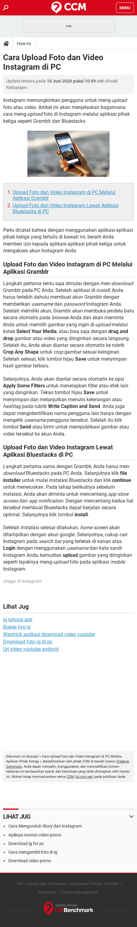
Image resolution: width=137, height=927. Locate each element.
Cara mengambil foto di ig (32, 852)
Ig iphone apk (17, 620)
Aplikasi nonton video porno (34, 834)
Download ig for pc (26, 843)
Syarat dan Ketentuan (46, 883)
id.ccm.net (84, 777)
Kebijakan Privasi (86, 883)
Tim (19, 883)
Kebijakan (47, 892)
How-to (24, 43)
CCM (70, 777)
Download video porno (29, 860)
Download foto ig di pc (27, 642)
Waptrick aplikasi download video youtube (49, 634)
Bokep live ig (16, 627)
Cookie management (79, 892)
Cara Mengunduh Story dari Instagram (45, 826)
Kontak (112, 883)
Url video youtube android (30, 649)
